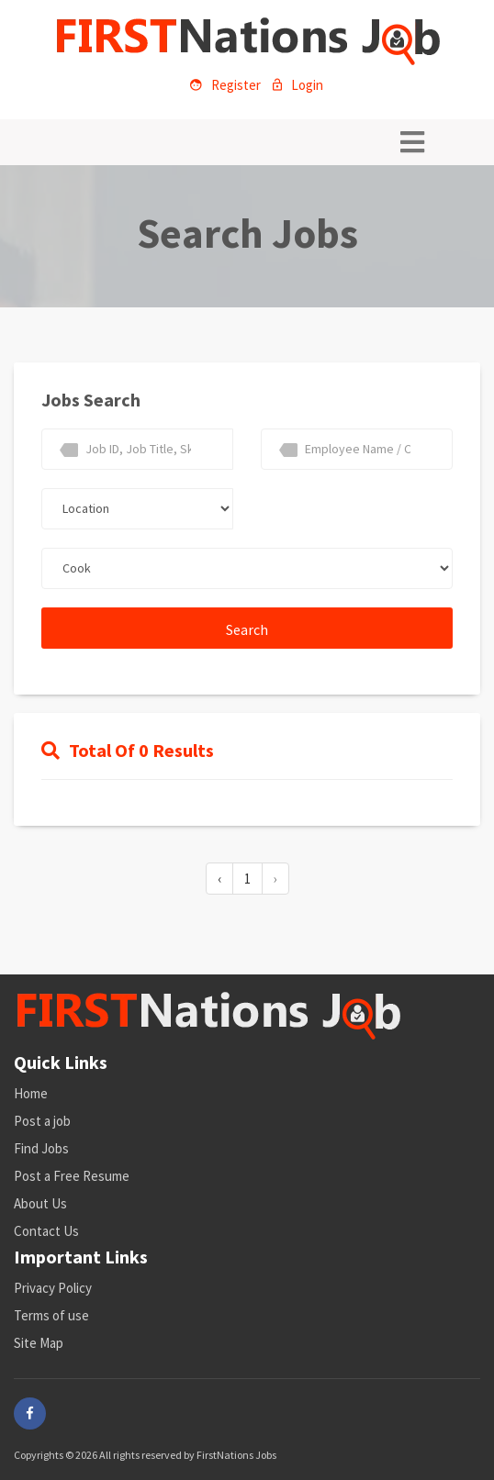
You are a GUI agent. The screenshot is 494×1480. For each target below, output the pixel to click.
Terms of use (51, 1315)
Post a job (42, 1120)
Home (31, 1093)
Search (247, 629)
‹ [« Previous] (219, 878)
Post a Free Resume (71, 1176)
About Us (40, 1203)
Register (225, 85)
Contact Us (46, 1231)
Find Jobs (41, 1148)
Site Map (38, 1343)
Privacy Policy (53, 1287)
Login (298, 85)
